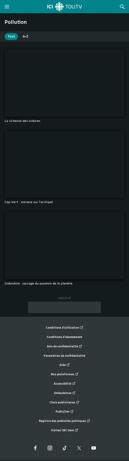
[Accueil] (64, 6)
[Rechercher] (122, 7)
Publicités (65, 412)
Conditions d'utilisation (64, 328)
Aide (64, 365)
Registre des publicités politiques (64, 421)
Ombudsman (64, 393)
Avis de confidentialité (64, 346)
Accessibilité (64, 384)
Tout (11, 36)
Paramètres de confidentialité (64, 355)
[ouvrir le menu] (7, 7)
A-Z (25, 36)
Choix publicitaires (64, 403)
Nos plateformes (64, 374)
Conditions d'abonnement (64, 337)
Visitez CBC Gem (64, 430)
